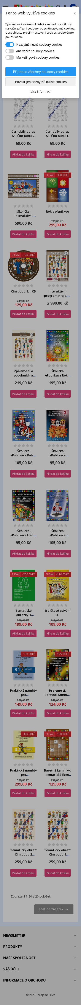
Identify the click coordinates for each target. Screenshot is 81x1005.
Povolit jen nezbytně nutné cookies (41, 81)
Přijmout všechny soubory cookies (40, 71)
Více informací (40, 91)
